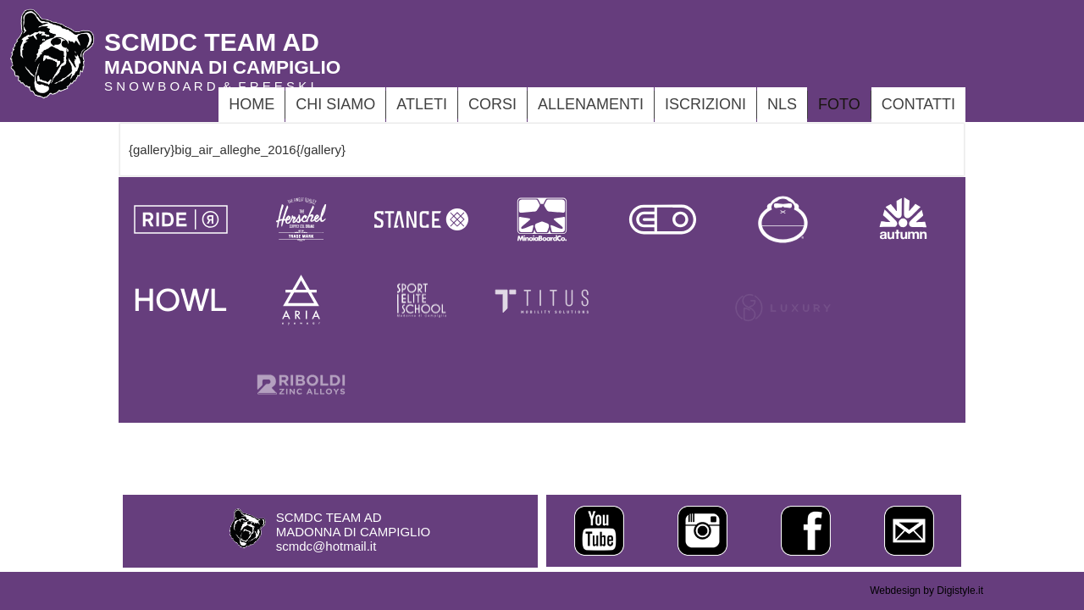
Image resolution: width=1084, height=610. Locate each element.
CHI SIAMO (335, 104)
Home (251, 104)
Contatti (918, 104)
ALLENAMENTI (591, 104)
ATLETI (421, 104)
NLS (782, 104)
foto (839, 104)
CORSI (492, 104)
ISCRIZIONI (705, 104)
